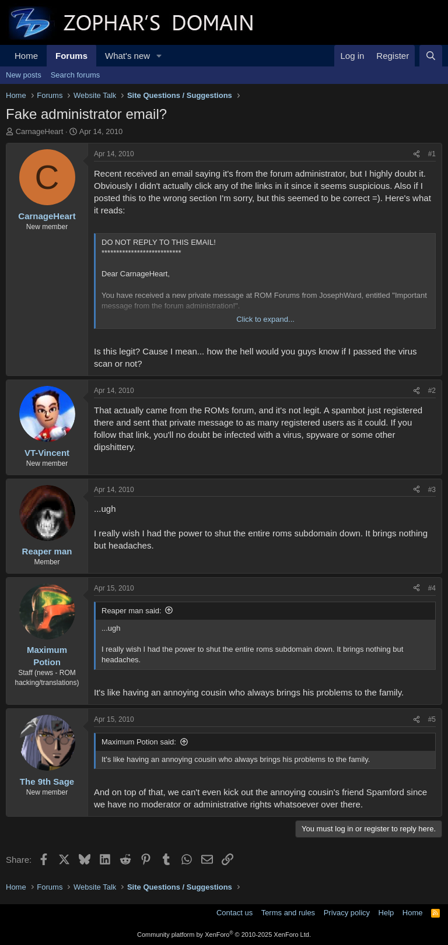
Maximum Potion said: (139, 741)
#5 (432, 719)
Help (386, 912)
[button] (159, 55)
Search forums (75, 75)
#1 (432, 154)
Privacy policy (347, 912)
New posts (23, 75)
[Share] (416, 154)
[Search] (430, 55)
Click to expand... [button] (265, 319)
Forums (71, 56)
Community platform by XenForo (224, 934)
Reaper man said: (132, 610)
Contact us (234, 912)
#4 (432, 588)
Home (26, 56)
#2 (432, 391)
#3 (432, 490)
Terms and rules (288, 912)
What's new (127, 56)
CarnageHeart (40, 131)
